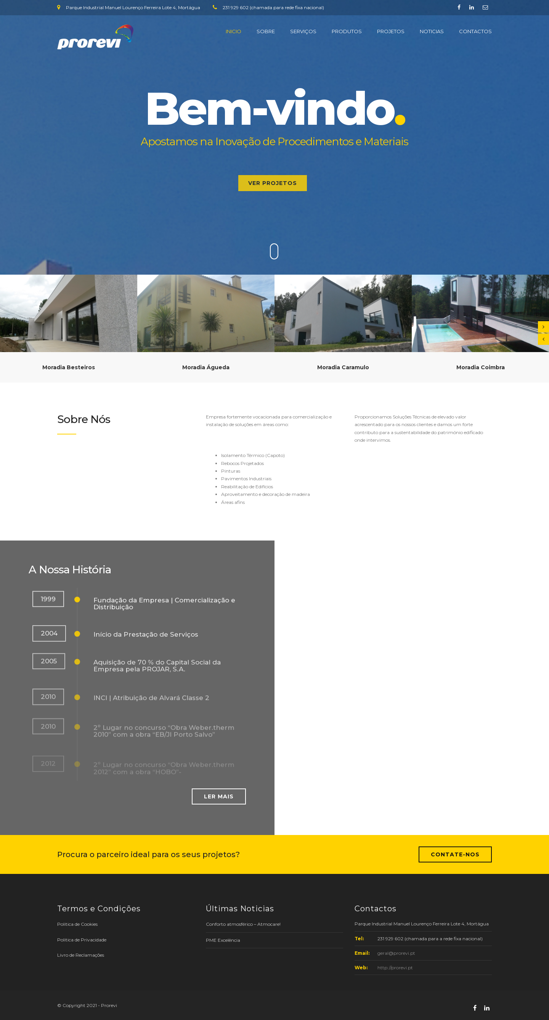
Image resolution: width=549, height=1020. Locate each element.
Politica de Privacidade (81, 940)
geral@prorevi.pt (396, 953)
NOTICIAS (432, 31)
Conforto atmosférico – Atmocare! (243, 924)
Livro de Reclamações (80, 955)
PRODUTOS (347, 31)
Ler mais (219, 796)
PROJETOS (391, 31)
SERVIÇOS (303, 31)
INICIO (233, 31)
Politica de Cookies (77, 924)
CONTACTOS (475, 31)
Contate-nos (455, 854)
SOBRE (266, 31)
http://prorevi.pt (395, 967)
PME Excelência (223, 940)
